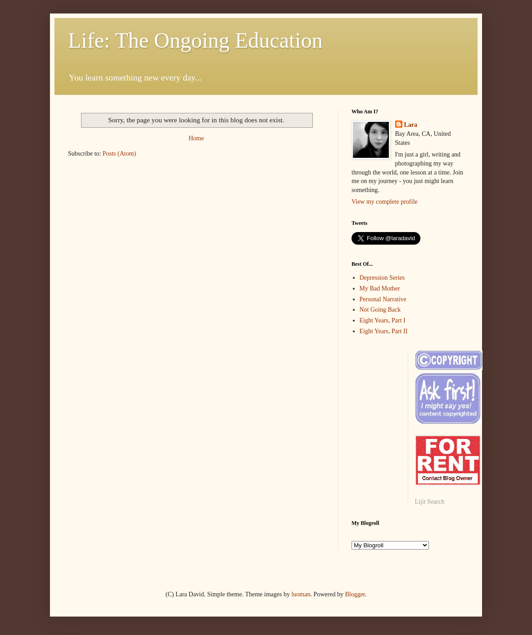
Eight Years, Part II (384, 331)
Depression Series (382, 277)
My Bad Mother (380, 288)
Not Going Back (380, 309)
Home (196, 138)
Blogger (355, 594)
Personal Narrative (383, 299)
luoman (300, 594)
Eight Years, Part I (383, 320)
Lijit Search (430, 501)
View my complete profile (385, 201)
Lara (411, 124)
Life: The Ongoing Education (195, 40)
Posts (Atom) (119, 153)
